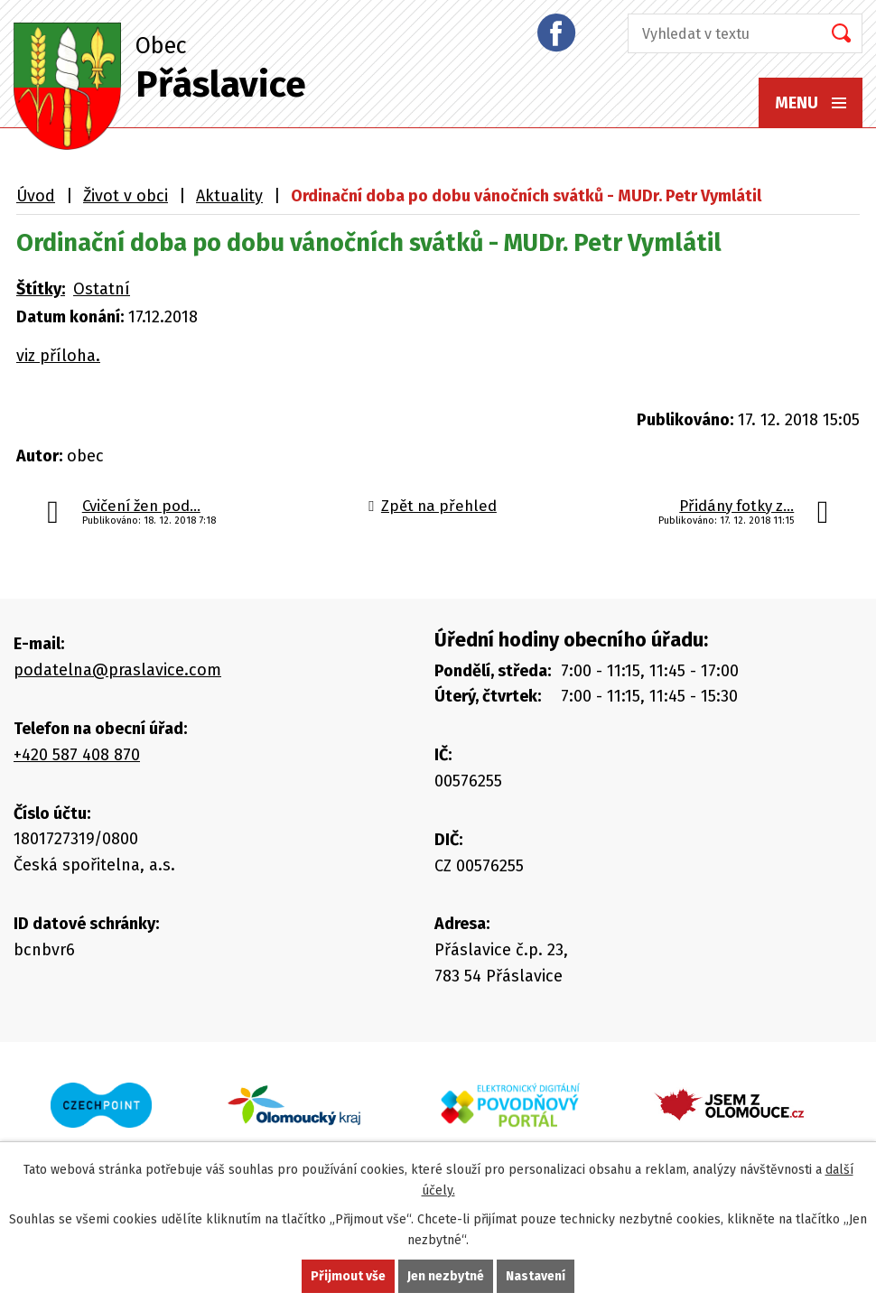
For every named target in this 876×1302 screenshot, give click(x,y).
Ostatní (101, 289)
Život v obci (125, 196)
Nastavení (535, 1276)
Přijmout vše (348, 1276)
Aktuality (229, 196)
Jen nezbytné (445, 1276)
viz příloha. (58, 356)
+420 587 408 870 (77, 755)
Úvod (35, 196)
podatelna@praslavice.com (117, 670)
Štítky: (40, 289)
